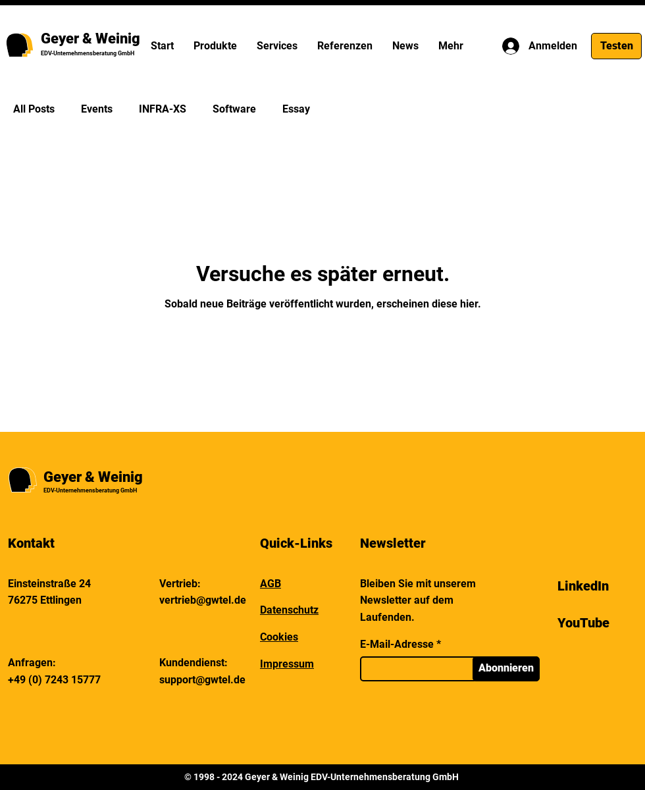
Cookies (279, 637)
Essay (296, 109)
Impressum (287, 664)
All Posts (34, 109)
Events (97, 109)
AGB (270, 583)
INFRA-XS (162, 109)
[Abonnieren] (506, 668)
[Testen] (616, 46)
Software (234, 109)
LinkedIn (583, 586)
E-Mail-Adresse (397, 644)
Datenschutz (289, 610)
